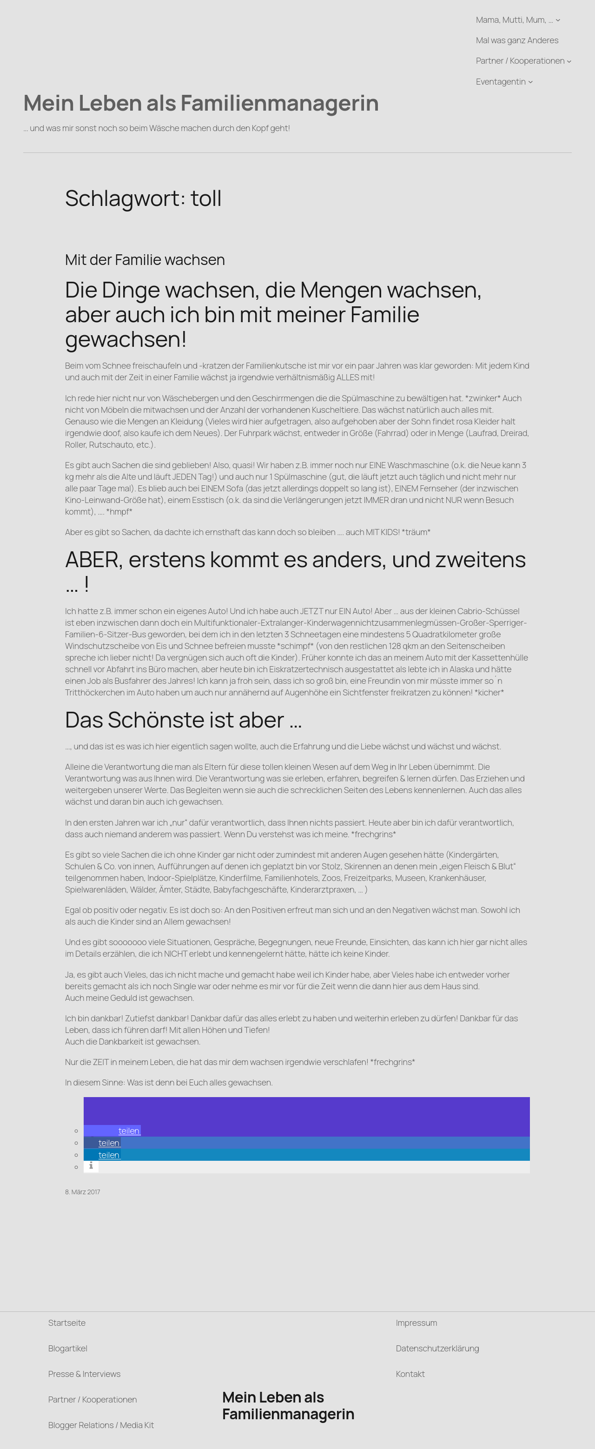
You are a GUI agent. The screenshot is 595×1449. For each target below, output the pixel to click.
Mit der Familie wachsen (145, 259)
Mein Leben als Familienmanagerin (201, 102)
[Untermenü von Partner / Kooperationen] (569, 61)
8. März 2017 (82, 1191)
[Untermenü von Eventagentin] (530, 81)
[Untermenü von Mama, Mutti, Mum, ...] (558, 19)
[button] (112, 1130)
